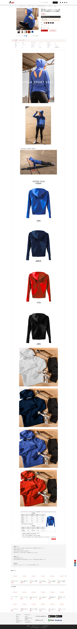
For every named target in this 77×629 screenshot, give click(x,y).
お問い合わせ (18, 622)
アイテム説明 (15, 40)
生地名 (48, 47)
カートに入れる (44, 30)
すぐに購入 (52, 30)
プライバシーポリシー (28, 620)
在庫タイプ (32, 47)
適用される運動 (33, 42)
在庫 (15, 47)
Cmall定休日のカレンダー (19, 620)
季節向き (48, 44)
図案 (15, 44)
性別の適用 (48, 42)
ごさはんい (32, 44)
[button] (65, 576)
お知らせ (17, 619)
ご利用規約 (26, 619)
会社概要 (17, 616)
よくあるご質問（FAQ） (28, 622)
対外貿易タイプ (49, 45)
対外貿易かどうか (33, 45)
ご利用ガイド (26, 616)
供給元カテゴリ (17, 42)
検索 (55, 2)
